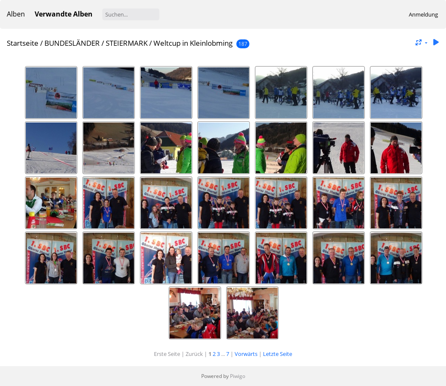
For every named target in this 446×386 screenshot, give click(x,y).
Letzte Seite (277, 354)
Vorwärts (246, 354)
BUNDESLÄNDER (72, 43)
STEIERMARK (127, 43)
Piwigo (237, 376)
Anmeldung (423, 14)
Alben (16, 14)
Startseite (22, 43)
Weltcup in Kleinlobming (193, 43)
